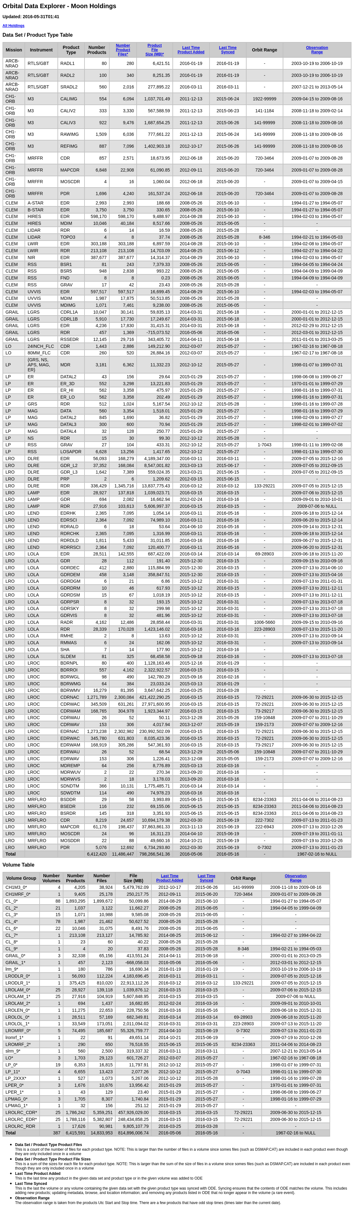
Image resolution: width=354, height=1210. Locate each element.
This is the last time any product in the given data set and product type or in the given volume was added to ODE (109, 1176)
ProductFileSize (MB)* (154, 49)
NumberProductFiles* (123, 49)
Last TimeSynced (228, 49)
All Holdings (14, 26)
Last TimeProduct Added (190, 49)
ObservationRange (317, 49)
